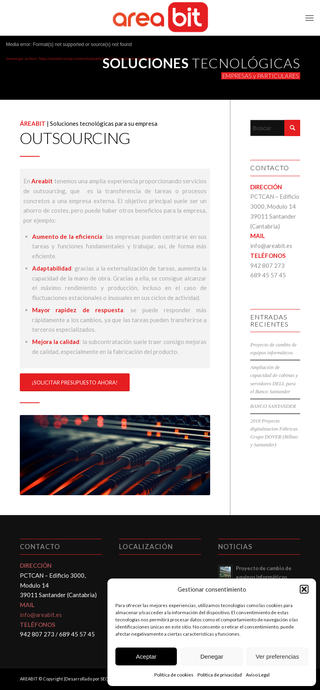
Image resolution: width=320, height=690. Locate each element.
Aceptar (146, 656)
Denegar (211, 656)
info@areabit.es (271, 245)
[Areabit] (160, 18)
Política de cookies (174, 675)
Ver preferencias (277, 656)
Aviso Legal (258, 675)
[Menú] (309, 18)
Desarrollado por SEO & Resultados (101, 678)
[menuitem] (309, 18)
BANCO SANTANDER (273, 406)
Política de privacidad (219, 675)
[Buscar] (275, 128)
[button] (304, 589)
